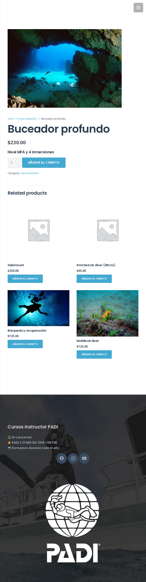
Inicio (11, 118)
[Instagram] (73, 458)
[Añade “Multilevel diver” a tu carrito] (94, 354)
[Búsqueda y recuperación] (38, 308)
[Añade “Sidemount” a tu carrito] (25, 279)
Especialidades (27, 118)
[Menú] (138, 7)
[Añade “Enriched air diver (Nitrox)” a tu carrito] (94, 279)
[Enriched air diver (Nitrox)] (107, 230)
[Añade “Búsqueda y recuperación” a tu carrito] (25, 344)
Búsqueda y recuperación (27, 330)
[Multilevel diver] (107, 313)
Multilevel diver (88, 341)
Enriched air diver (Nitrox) (96, 265)
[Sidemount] (38, 230)
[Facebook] (61, 458)
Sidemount (16, 265)
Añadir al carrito (44, 162)
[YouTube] (84, 458)
